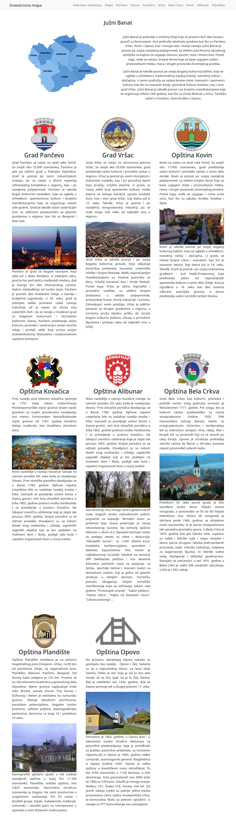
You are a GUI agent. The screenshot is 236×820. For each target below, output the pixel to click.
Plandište (218, 5)
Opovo (135, 5)
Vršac (161, 5)
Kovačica (149, 5)
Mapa (109, 5)
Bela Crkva (175, 5)
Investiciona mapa (26, 5)
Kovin (190, 5)
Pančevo (121, 5)
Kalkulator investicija (87, 5)
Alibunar (203, 5)
